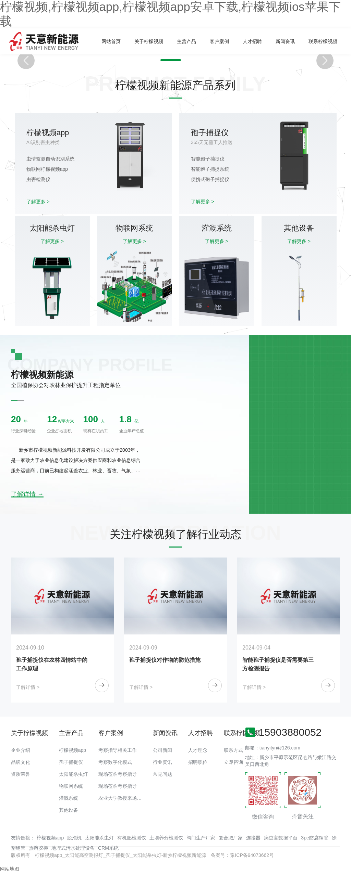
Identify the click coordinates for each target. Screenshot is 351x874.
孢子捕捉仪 (71, 762)
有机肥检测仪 (131, 837)
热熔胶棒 (38, 848)
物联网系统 (71, 786)
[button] (163, 60)
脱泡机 (74, 837)
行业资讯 (162, 762)
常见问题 (162, 774)
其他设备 (68, 810)
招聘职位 (197, 762)
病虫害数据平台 (281, 837)
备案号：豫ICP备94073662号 (242, 855)
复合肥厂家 (231, 837)
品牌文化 (20, 762)
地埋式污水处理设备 (73, 848)
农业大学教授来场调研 (122, 798)
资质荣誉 (20, 774)
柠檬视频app (72, 750)
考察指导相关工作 (117, 750)
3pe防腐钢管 (314, 837)
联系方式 (233, 750)
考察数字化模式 (115, 762)
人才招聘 (252, 41)
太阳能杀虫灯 (73, 774)
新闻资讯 (285, 41)
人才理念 (197, 750)
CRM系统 (108, 848)
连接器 (253, 837)
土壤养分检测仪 (166, 837)
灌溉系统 (68, 798)
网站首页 (111, 41)
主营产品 (186, 41)
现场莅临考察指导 (117, 774)
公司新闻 (162, 750)
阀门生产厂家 (200, 837)
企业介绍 (20, 750)
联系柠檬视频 (322, 41)
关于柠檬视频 (148, 41)
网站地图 (9, 869)
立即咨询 (233, 762)
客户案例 (219, 41)
